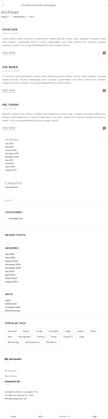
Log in (8, 300)
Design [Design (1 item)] (39, 331)
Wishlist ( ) (64, 415)
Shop (40, 415)
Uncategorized (11, 187)
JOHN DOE (10, 29)
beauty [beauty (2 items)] (26, 331)
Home (13, 415)
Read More (9, 53)
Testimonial (19, 17)
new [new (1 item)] (10, 336)
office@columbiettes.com (16, 398)
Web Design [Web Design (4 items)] (13, 342)
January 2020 (11, 150)
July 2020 (9, 143)
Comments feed (12, 307)
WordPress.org (12, 310)
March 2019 (10, 166)
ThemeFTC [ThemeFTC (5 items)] (68, 336)
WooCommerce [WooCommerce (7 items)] (32, 342)
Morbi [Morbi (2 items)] (93, 331)
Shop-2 (4, 17)
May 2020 (9, 147)
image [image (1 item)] (68, 331)
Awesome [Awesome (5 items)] (12, 331)
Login (94, 415)
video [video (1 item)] (82, 336)
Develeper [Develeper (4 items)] (54, 331)
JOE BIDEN (10, 67)
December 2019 (12, 153)
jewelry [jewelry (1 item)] (80, 331)
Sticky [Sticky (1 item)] (54, 336)
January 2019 (11, 170)
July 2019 (9, 160)
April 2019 (9, 163)
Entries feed (10, 303)
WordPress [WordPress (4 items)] (51, 342)
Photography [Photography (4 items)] (24, 336)
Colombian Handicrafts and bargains (38, 5)
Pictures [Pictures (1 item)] (41, 336)
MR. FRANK (10, 104)
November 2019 (12, 157)
